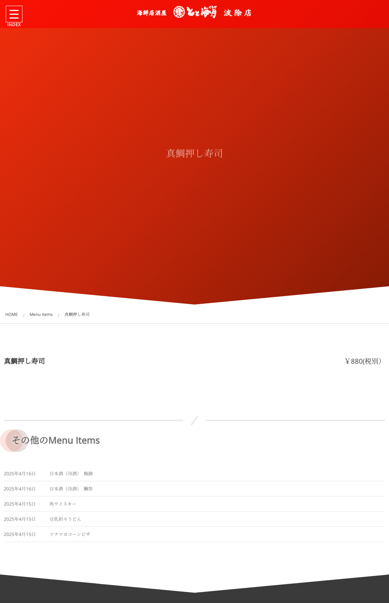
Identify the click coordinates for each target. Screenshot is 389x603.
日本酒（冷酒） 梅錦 (71, 476)
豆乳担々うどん (65, 521)
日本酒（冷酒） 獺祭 (71, 491)
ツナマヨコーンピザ (69, 536)
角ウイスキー (63, 506)
